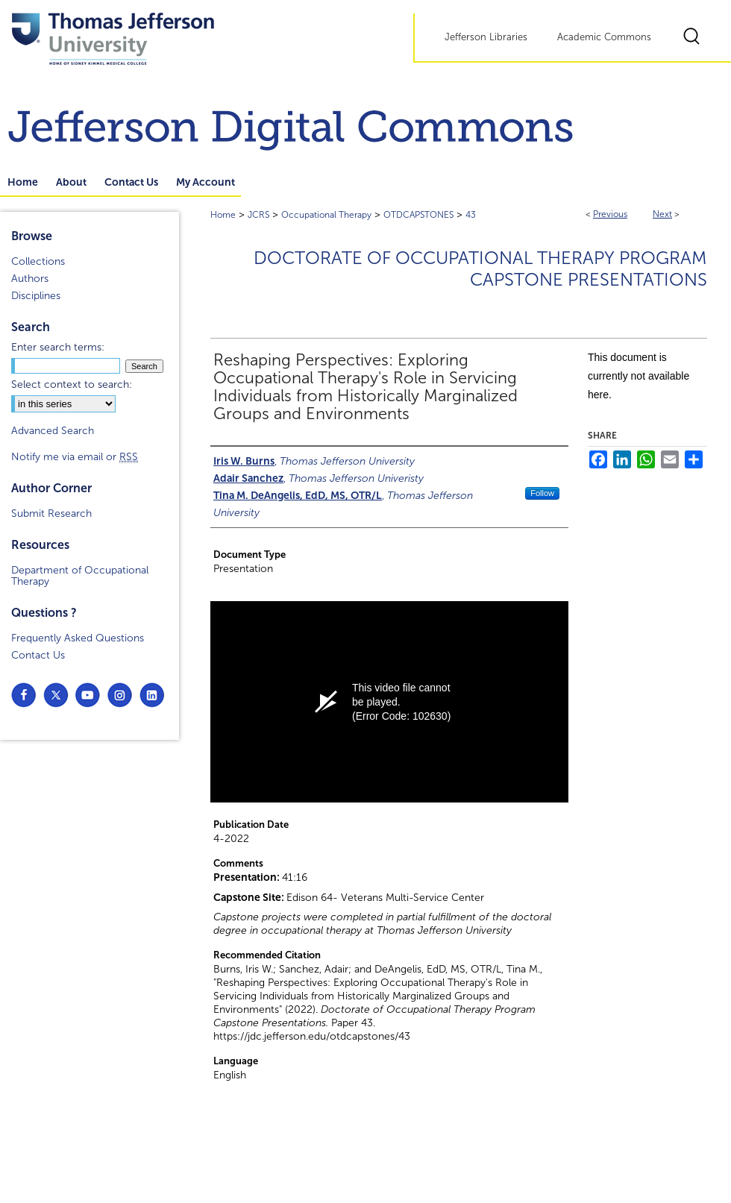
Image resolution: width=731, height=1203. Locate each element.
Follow (542, 493)
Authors (29, 278)
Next (662, 214)
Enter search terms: (57, 347)
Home (223, 215)
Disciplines (35, 295)
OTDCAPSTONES (418, 215)
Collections (38, 261)
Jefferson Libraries (486, 37)
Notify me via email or (74, 456)
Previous (610, 214)
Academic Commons (604, 37)
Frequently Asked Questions (77, 638)
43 (470, 215)
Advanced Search (52, 430)
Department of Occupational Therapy (79, 576)
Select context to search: (71, 384)
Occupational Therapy (326, 215)
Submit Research (51, 513)
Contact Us (38, 655)
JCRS (258, 215)
